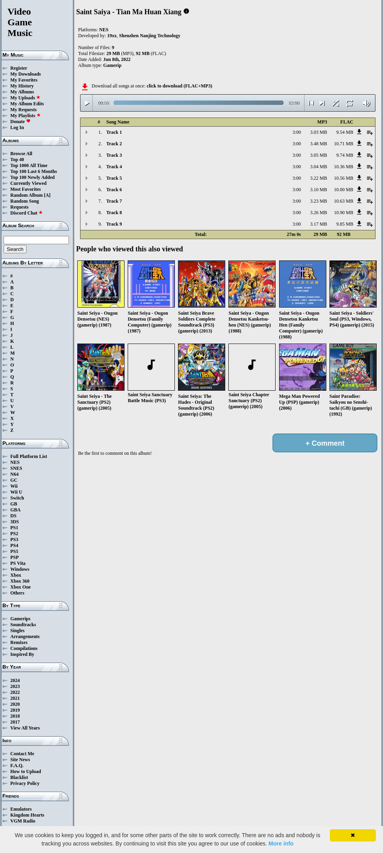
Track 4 (114, 166)
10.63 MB (343, 201)
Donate (20, 121)
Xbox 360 (19, 581)
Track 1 (114, 132)
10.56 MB (343, 178)
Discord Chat (26, 213)
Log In (17, 127)
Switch (17, 498)
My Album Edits (27, 103)
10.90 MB (343, 212)
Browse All (21, 153)
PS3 (14, 539)
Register (18, 68)
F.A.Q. (16, 765)
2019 (15, 710)
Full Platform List (28, 456)
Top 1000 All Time (28, 165)
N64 (14, 474)
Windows (19, 569)
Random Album (26, 195)
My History (22, 86)
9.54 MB (344, 132)
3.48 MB (318, 143)
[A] (47, 195)
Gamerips (20, 618)
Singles (17, 630)
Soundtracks (23, 624)
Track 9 (114, 224)
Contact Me (22, 753)
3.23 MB (318, 201)
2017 (15, 722)
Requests (19, 207)
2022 (15, 692)
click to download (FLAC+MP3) (179, 86)
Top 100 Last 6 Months (33, 171)
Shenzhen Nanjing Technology (149, 35)
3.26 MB (318, 212)
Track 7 (114, 201)
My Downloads (25, 74)
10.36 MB (343, 166)
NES (14, 462)
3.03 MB (318, 132)
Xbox (15, 575)
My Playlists (25, 115)
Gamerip (112, 65)
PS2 (14, 533)
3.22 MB (318, 178)
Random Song (24, 201)
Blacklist (19, 777)
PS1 (14, 527)
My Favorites (23, 80)
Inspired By (22, 654)
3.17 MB (318, 224)
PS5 (14, 551)
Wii (13, 486)
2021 (15, 698)
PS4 (14, 545)
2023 (15, 686)
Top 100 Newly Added (32, 177)
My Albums (22, 92)
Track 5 (114, 178)
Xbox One (20, 587)
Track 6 (114, 189)
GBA (15, 510)
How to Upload (25, 771)
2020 (15, 704)
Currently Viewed (28, 183)
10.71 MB (343, 143)
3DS (14, 521)
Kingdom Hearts (27, 815)
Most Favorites (25, 189)
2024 (15, 680)
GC (13, 480)
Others (17, 593)
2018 (15, 716)
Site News (20, 759)
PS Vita (17, 563)
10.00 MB (343, 189)
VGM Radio (22, 821)
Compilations (24, 648)
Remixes (18, 642)
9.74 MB (344, 155)
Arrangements (25, 636)
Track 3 (114, 155)
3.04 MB (318, 166)
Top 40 (17, 159)
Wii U (16, 492)
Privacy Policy (25, 783)
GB (13, 504)
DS (13, 516)
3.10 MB (318, 189)
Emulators (21, 809)
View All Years (25, 728)
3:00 (297, 132)
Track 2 (114, 143)
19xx (112, 35)
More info (280, 843)
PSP (14, 557)
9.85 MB (344, 224)
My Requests (23, 109)
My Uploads (25, 98)
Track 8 (114, 212)
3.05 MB (318, 155)
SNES (16, 468)
